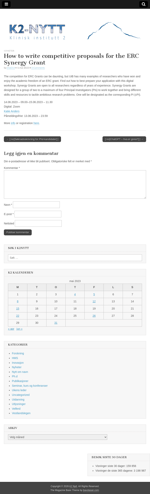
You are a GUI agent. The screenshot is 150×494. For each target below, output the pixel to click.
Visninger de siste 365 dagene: (115, 470)
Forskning (18, 353)
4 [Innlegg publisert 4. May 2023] (75, 294)
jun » (19, 328)
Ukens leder (19, 390)
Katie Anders (11, 111)
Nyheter (9, 50)
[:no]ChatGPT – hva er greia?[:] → (124, 139)
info (13, 123)
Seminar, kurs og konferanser (30, 385)
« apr (11, 328)
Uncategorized (20, 394)
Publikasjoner (20, 381)
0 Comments (38, 67)
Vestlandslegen (21, 413)
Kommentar (12, 167)
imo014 (11, 67)
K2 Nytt (73, 486)
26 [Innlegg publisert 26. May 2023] (94, 315)
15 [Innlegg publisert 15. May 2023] (17, 308)
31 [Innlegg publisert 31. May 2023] (55, 322)
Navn (8, 204)
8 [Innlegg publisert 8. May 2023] (18, 301)
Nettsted (9, 223)
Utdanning (18, 399)
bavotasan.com (91, 490)
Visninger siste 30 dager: (111, 466)
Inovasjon (18, 362)
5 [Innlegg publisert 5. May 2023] (94, 294)
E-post (9, 214)
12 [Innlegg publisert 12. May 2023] (94, 301)
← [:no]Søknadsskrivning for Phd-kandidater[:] (32, 139)
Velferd (16, 408)
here (36, 123)
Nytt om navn (20, 371)
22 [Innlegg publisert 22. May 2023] (17, 315)
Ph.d (15, 376)
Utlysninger (19, 404)
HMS (15, 358)
